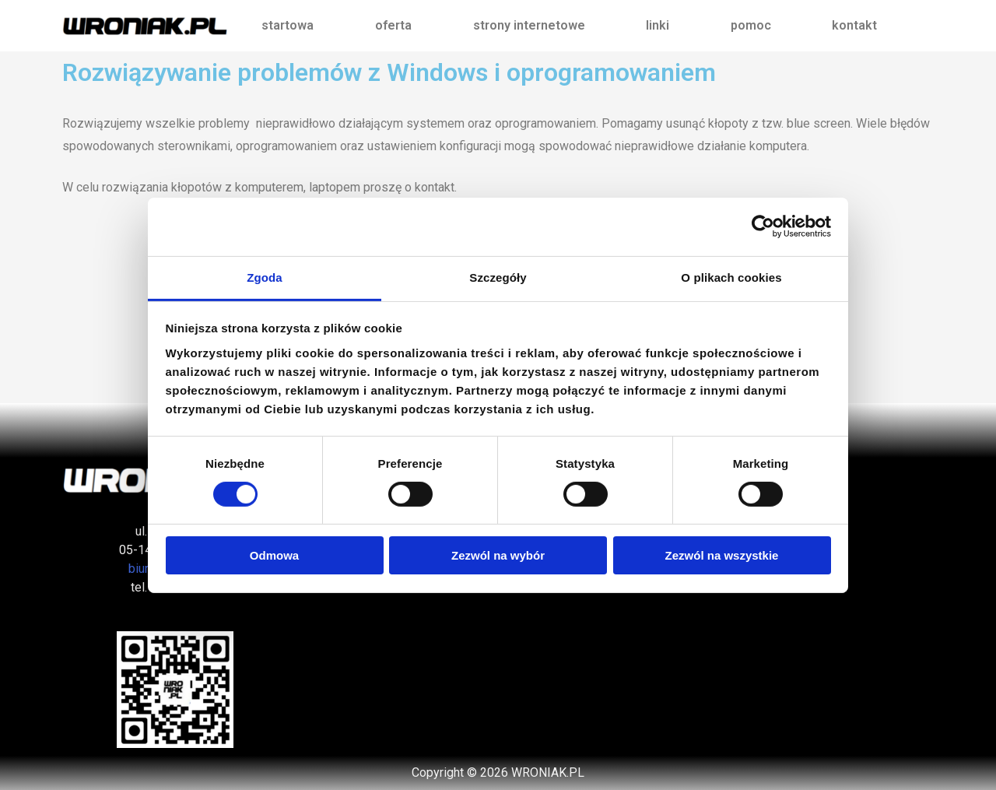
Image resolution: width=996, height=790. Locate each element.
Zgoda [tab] (264, 276)
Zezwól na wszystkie (722, 555)
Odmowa (274, 555)
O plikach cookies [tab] (731, 276)
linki (657, 25)
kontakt (854, 25)
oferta (393, 25)
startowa (287, 25)
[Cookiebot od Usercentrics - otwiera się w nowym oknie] (763, 226)
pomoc (751, 25)
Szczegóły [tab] (497, 276)
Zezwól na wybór (498, 555)
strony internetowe (529, 25)
